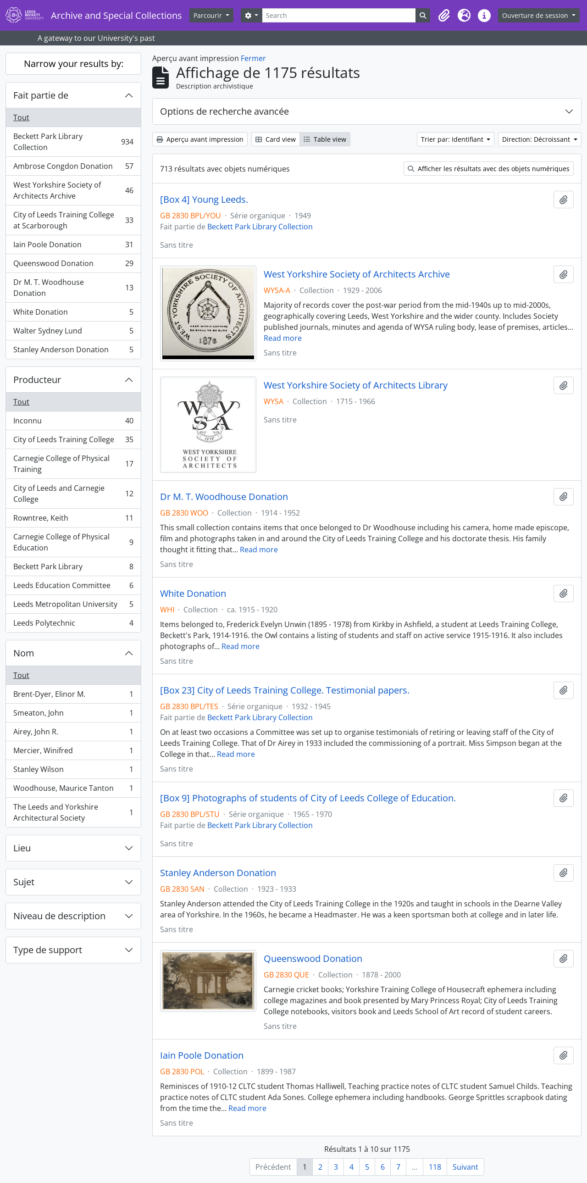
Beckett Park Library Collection (73, 141)
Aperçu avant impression (200, 139)
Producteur (37, 379)
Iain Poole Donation (73, 246)
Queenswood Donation (73, 265)
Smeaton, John (73, 714)
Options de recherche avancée (224, 111)
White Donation (73, 314)
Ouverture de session (536, 15)
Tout (21, 117)
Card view (275, 139)
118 (435, 1167)
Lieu (22, 848)
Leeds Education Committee (73, 587)
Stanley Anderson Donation (73, 351)
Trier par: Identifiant (453, 139)
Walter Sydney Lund (73, 332)
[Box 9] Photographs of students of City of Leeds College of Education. (308, 798)
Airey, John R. (73, 733)
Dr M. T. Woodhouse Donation (73, 287)
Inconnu (73, 422)
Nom (23, 653)
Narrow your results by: (73, 63)
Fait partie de (40, 95)
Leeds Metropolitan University (73, 606)
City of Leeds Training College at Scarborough (73, 220)
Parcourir (209, 15)
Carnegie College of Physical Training (73, 463)
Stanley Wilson (73, 771)
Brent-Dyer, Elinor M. (73, 696)
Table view (325, 139)
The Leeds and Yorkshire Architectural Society (73, 812)
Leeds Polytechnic (73, 624)
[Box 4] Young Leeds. (204, 199)
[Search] (339, 15)
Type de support (47, 950)
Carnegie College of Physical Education (73, 542)
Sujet (23, 882)
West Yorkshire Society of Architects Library (356, 385)
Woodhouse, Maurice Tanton (73, 790)
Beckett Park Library (73, 568)
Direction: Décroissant (537, 139)
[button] (444, 16)
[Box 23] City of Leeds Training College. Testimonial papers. (285, 690)
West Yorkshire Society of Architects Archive (73, 190)
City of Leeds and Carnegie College (73, 493)
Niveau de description (59, 916)
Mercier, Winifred (73, 752)
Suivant (465, 1167)
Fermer (253, 58)
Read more (283, 338)
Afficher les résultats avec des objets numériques (489, 168)
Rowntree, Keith (73, 520)
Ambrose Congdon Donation (73, 168)
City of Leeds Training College (73, 441)
